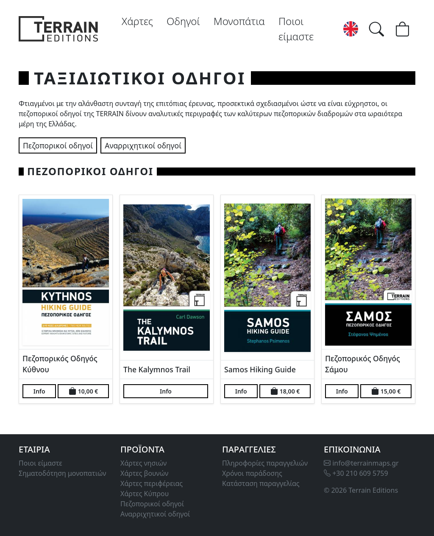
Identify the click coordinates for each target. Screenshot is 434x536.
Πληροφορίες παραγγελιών (265, 463)
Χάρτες (137, 21)
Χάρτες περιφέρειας (151, 483)
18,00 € (285, 390)
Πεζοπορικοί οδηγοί (58, 145)
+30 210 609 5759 (356, 473)
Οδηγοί (183, 21)
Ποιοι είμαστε (296, 28)
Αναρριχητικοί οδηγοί (143, 145)
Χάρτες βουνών (144, 473)
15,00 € (386, 390)
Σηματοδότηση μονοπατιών (62, 473)
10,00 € (83, 390)
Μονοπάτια (239, 21)
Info (39, 391)
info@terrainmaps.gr (361, 463)
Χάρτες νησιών (143, 463)
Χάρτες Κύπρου (144, 493)
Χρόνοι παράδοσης (252, 473)
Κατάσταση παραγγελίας (261, 483)
